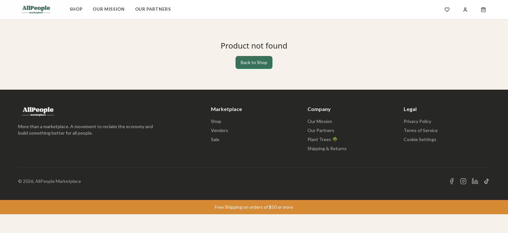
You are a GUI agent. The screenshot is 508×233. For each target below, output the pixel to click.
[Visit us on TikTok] (486, 181)
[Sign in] (465, 9)
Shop (76, 9)
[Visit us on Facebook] (451, 181)
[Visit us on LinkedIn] (475, 181)
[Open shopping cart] (483, 9)
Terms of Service (421, 130)
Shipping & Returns (327, 148)
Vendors (219, 130)
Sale (215, 139)
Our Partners (153, 9)
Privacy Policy (417, 121)
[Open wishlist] (447, 9)
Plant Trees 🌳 (322, 139)
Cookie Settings (420, 139)
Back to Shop (254, 62)
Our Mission (108, 9)
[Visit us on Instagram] (463, 181)
